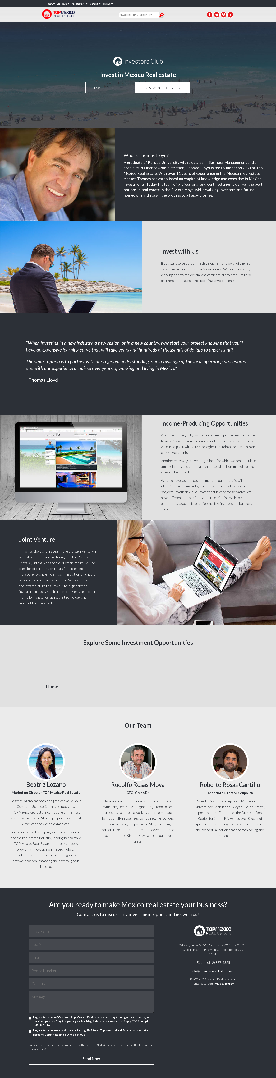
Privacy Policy (37, 1049)
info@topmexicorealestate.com (212, 971)
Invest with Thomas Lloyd (162, 87)
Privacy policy (224, 983)
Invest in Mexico (106, 87)
